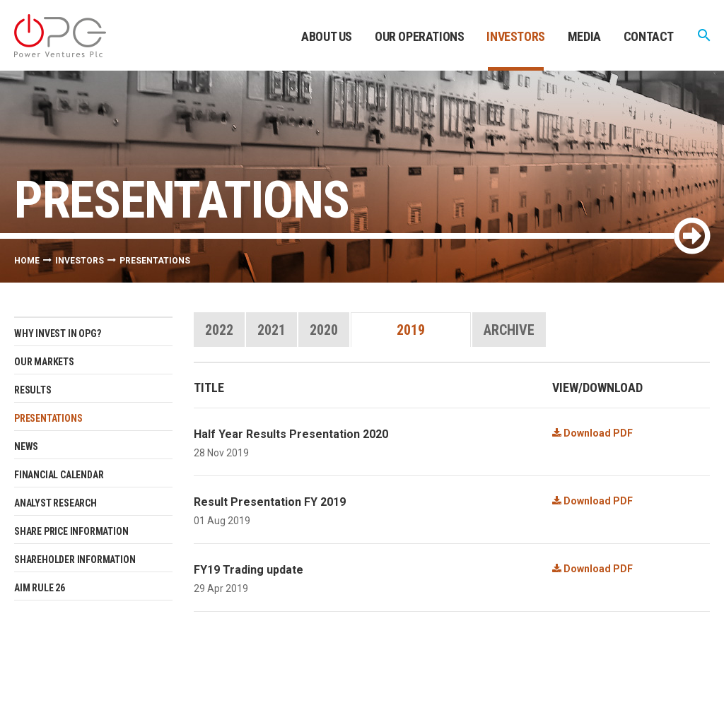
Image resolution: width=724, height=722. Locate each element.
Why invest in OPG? (57, 333)
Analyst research (55, 503)
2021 (271, 329)
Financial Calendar (58, 474)
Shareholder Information (74, 559)
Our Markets (44, 361)
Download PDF (592, 433)
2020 (324, 329)
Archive (509, 329)
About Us (326, 36)
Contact (649, 36)
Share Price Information (71, 531)
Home (27, 261)
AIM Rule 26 (39, 587)
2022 (219, 329)
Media (584, 36)
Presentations (48, 418)
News (26, 446)
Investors (515, 36)
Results (33, 390)
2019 (411, 329)
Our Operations (419, 36)
